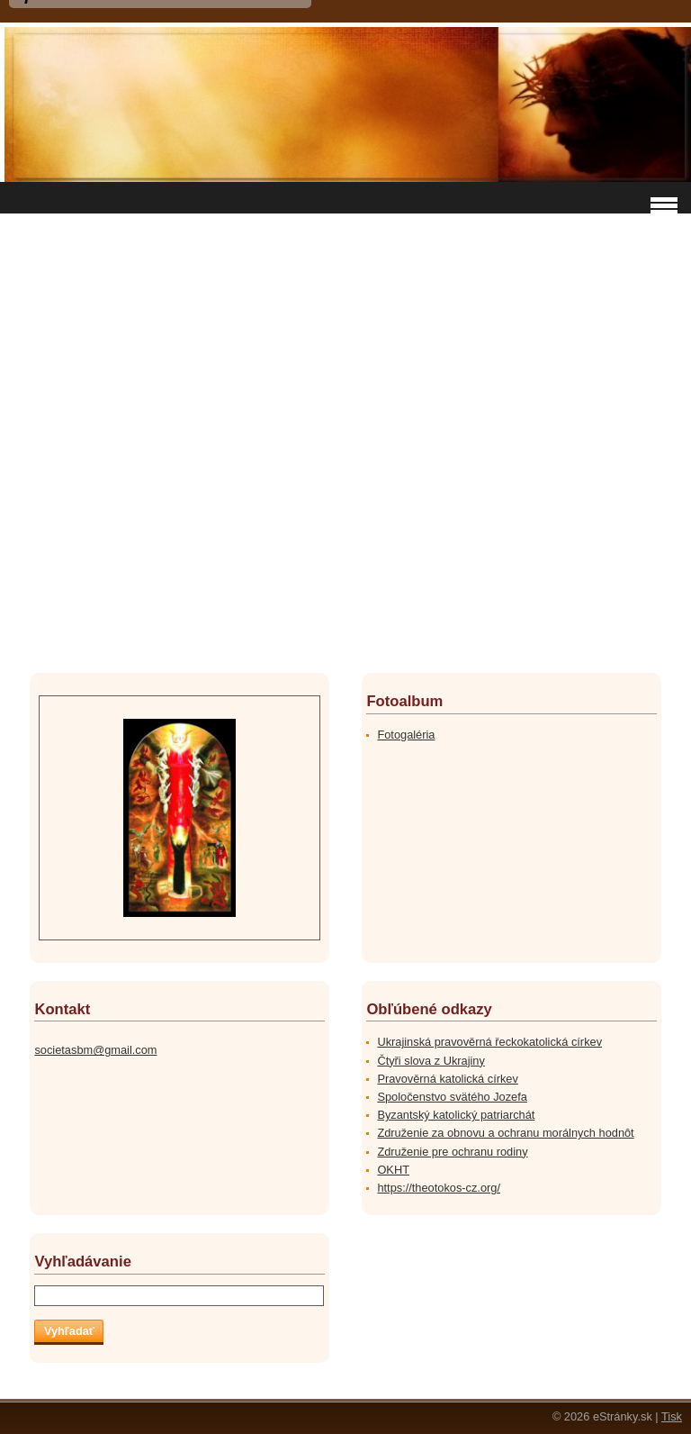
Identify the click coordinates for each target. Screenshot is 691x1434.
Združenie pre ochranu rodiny (452, 1151)
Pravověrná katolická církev (447, 1078)
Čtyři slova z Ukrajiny (430, 1060)
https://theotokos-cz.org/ (438, 1187)
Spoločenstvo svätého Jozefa (451, 1096)
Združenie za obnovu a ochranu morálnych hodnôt (505, 1132)
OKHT (393, 1169)
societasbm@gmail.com (95, 1050)
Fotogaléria (406, 734)
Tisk (671, 1416)
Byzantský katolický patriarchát (455, 1114)
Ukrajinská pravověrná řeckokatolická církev (489, 1041)
